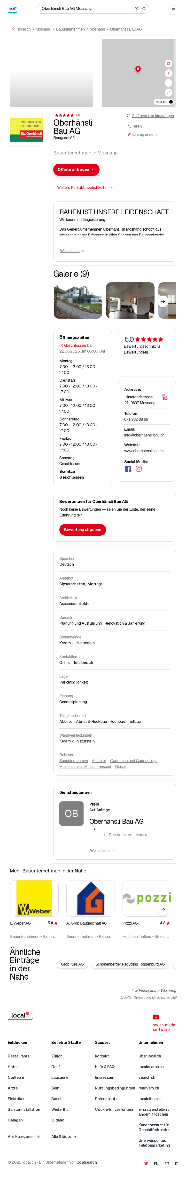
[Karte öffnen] (165, 397)
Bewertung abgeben (82, 529)
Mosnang (43, 29)
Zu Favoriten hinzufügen (153, 115)
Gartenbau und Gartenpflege (133, 761)
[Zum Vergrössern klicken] (78, 300)
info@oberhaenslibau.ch (144, 435)
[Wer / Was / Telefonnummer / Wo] (87, 8)
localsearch (87, 1162)
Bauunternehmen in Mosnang (80, 29)
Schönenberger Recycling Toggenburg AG (130, 964)
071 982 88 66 (136, 419)
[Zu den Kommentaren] (67, 115)
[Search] (144, 9)
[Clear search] (136, 9)
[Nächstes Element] (163, 301)
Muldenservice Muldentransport (85, 767)
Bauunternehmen (73, 761)
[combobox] (76, 170)
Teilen (134, 126)
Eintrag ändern (141, 134)
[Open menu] (173, 10)
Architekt (99, 761)
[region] (134, 73)
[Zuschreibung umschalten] (171, 102)
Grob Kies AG (72, 964)
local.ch (24, 29)
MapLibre (161, 102)
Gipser (120, 767)
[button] (135, 69)
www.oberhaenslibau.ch (143, 451)
